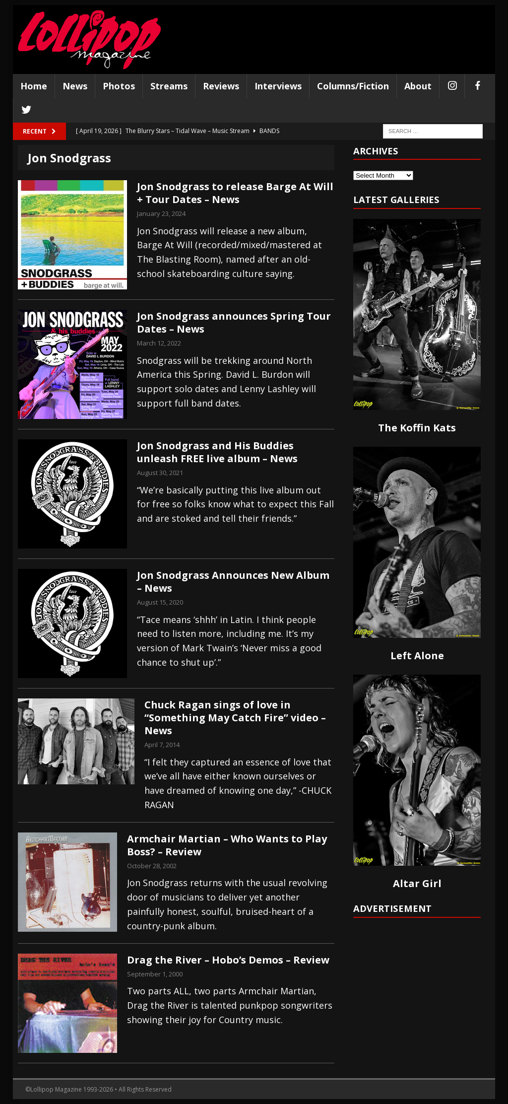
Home (33, 86)
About (418, 86)
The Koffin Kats (417, 427)
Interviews (278, 86)
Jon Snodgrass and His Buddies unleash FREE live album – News (217, 452)
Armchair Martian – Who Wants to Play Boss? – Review (227, 845)
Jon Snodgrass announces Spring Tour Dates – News (234, 322)
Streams (169, 86)
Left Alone (417, 655)
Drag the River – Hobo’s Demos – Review (228, 959)
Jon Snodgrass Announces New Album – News (233, 581)
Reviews (221, 86)
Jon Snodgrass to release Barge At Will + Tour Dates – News (235, 193)
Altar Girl (417, 883)
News (75, 86)
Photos (119, 86)
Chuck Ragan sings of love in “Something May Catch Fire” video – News (235, 717)
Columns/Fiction (353, 86)
